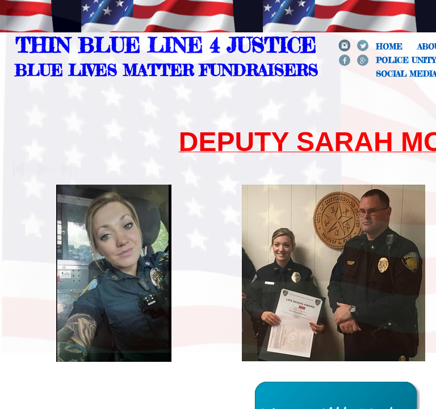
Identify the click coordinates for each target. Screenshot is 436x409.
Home (389, 46)
